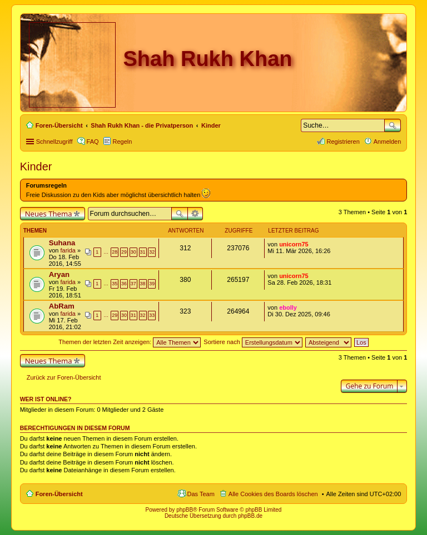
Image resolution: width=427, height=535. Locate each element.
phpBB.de (250, 516)
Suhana (62, 243)
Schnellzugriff (54, 141)
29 (124, 252)
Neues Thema (48, 214)
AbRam (62, 306)
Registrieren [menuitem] (342, 141)
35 (114, 283)
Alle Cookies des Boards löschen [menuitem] (273, 494)
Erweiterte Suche (195, 213)
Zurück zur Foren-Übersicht (64, 377)
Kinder (36, 166)
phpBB (184, 510)
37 (133, 283)
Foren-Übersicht (59, 494)
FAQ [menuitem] (93, 141)
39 (152, 283)
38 (143, 283)
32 (152, 252)
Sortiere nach (252, 342)
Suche (392, 125)
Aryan (59, 274)
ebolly (288, 307)
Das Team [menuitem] (201, 494)
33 (152, 315)
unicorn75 (294, 244)
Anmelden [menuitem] (387, 141)
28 (114, 252)
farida (68, 250)
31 (143, 252)
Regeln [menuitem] (122, 141)
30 (133, 252)
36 (124, 283)
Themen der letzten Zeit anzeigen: (129, 342)
